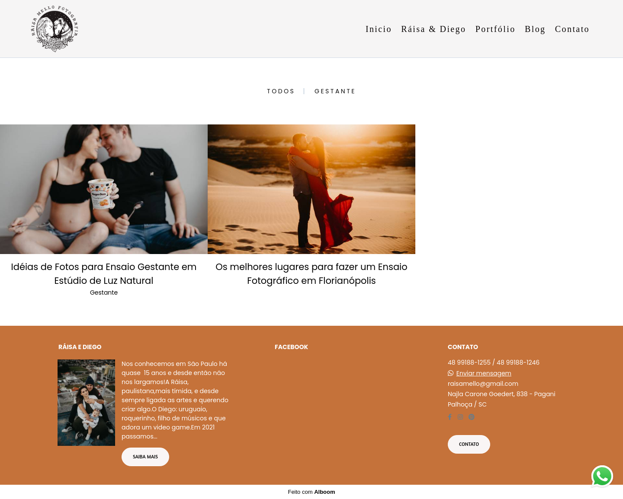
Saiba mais (145, 457)
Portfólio (495, 29)
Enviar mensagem (483, 373)
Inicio (379, 29)
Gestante (335, 91)
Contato (572, 29)
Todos (281, 91)
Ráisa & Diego (433, 29)
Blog (535, 29)
